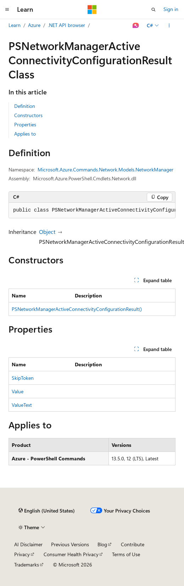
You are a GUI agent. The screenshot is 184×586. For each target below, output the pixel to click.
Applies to (25, 133)
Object (47, 231)
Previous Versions (70, 544)
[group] (92, 210)
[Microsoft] (92, 9)
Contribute (132, 544)
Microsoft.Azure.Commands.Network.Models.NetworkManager (105, 169)
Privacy (22, 554)
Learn (15, 25)
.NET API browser (66, 25)
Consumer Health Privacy (71, 554)
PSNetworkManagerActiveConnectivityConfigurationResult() (77, 309)
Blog (102, 544)
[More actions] (169, 25)
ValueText (22, 404)
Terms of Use (126, 554)
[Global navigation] (7, 9)
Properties (25, 124)
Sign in (170, 9)
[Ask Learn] (136, 25)
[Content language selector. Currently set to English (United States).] (46, 510)
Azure (34, 25)
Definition (24, 106)
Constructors (28, 115)
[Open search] (153, 9)
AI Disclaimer (28, 544)
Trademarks (26, 564)
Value (17, 391)
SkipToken (23, 377)
